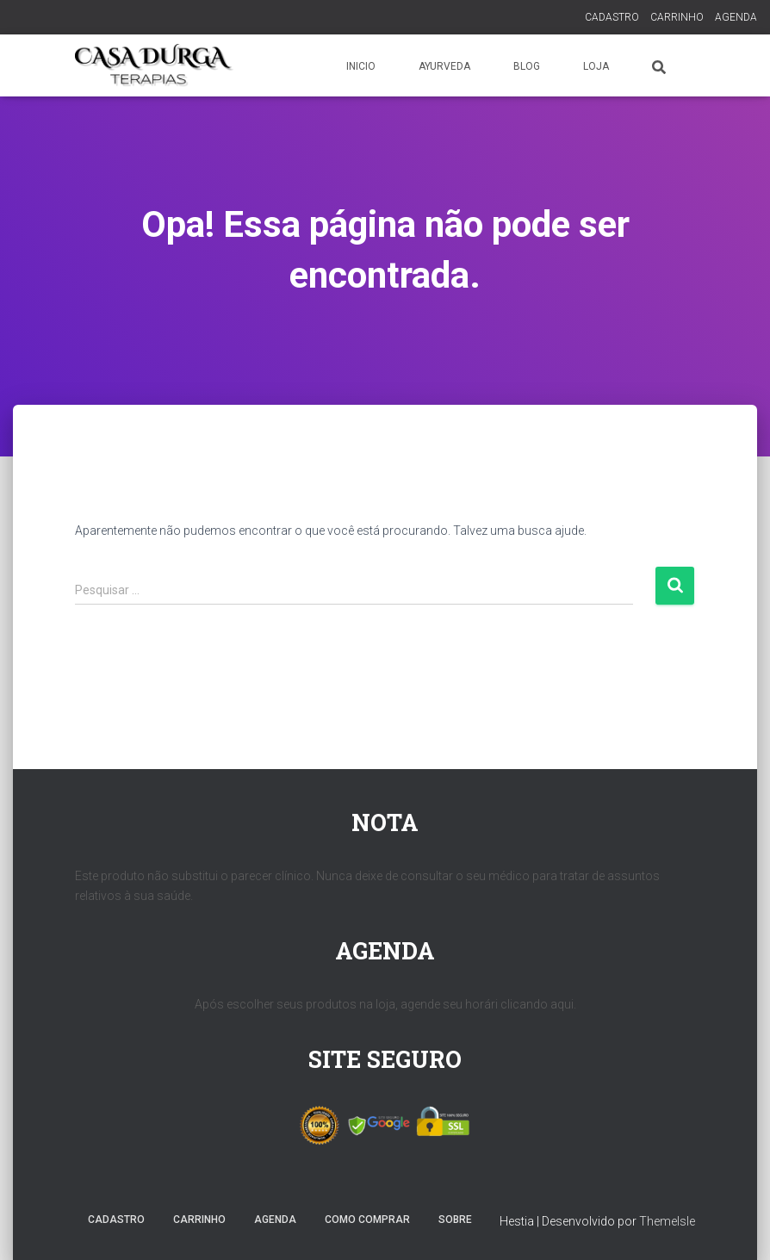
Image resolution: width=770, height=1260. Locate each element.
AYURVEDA (444, 66)
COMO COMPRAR (367, 1219)
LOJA (596, 66)
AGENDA (736, 17)
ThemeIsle (667, 1221)
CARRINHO (677, 17)
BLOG (526, 66)
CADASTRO (612, 17)
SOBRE (455, 1219)
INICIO (361, 66)
